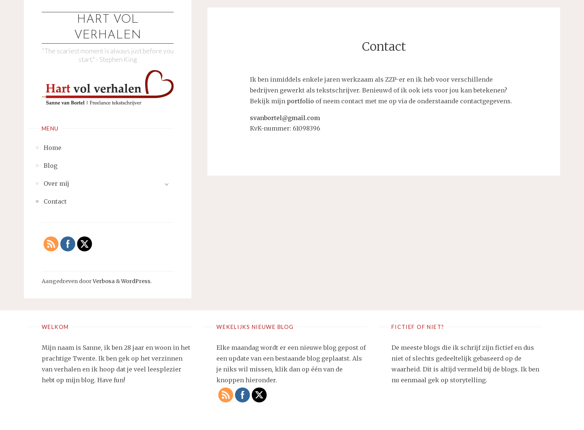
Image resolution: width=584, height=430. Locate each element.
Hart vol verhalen (107, 27)
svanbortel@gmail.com (285, 118)
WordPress (135, 281)
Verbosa (103, 281)
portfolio (300, 101)
